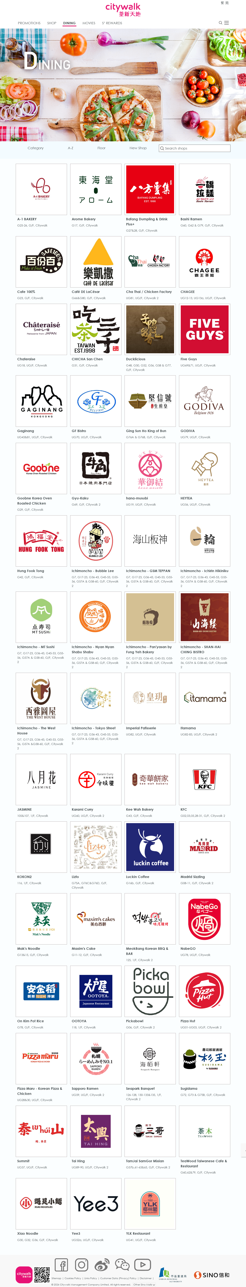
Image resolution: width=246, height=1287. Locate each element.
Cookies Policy (74, 1275)
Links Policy (91, 1275)
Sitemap (57, 1275)
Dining (69, 24)
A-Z (71, 149)
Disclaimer (147, 1275)
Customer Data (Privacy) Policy (119, 1275)
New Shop (137, 149)
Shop (51, 24)
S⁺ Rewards (112, 24)
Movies (89, 24)
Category (37, 149)
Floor (102, 149)
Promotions (29, 24)
